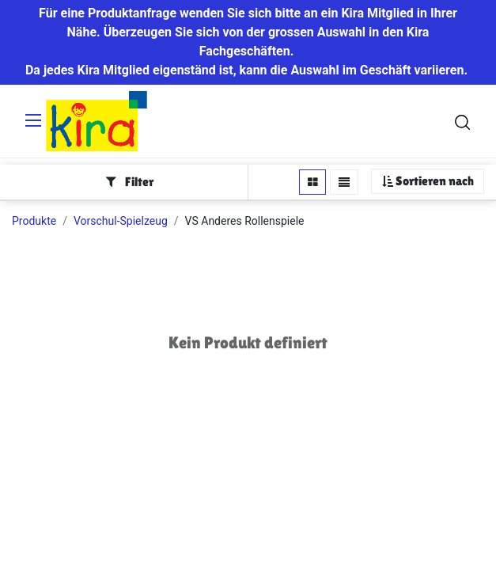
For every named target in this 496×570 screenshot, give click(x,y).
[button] (427, 181)
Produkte (34, 221)
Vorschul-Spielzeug (121, 221)
